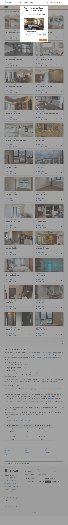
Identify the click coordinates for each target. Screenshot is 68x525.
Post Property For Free (58, 2)
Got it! (43, 39)
